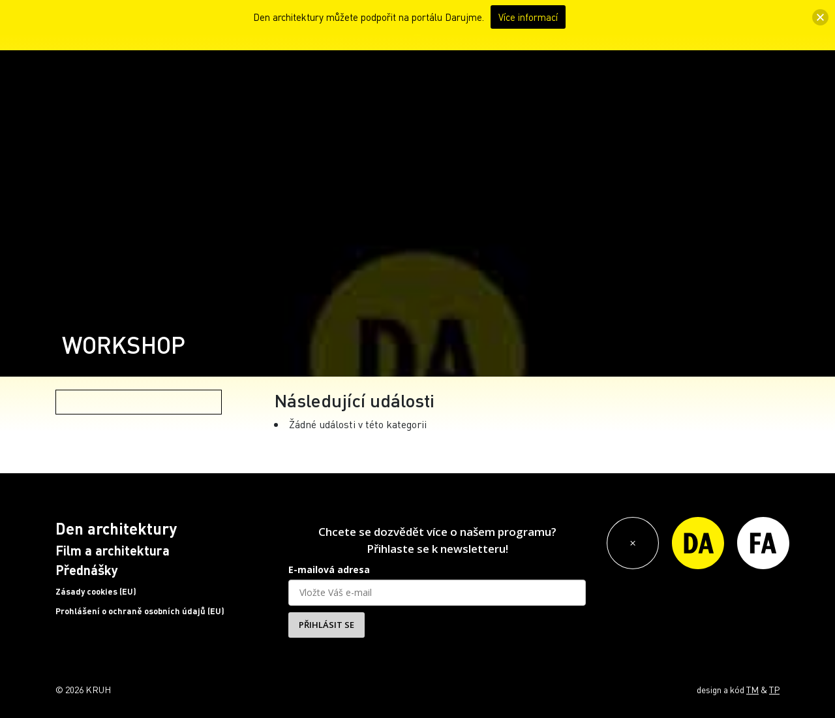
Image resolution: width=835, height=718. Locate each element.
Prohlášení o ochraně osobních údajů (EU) (139, 611)
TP (774, 689)
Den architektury (116, 528)
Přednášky (86, 569)
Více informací (528, 16)
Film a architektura (112, 550)
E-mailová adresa (329, 569)
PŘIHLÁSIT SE (326, 625)
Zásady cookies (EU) (95, 591)
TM (752, 689)
